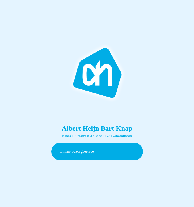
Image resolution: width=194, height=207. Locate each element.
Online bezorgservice (77, 151)
